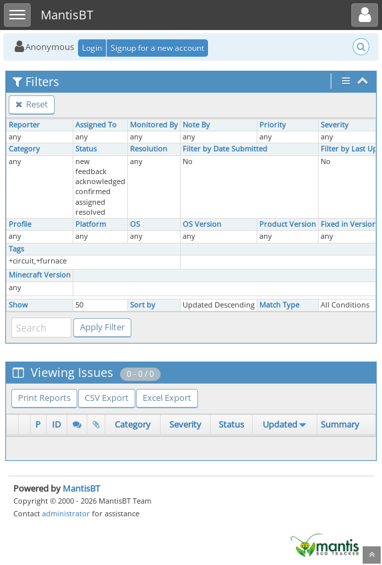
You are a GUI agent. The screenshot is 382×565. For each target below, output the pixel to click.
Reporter (24, 124)
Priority (272, 124)
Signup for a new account (157, 47)
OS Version (202, 224)
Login (92, 47)
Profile (20, 224)
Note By (196, 124)
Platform (90, 224)
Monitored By (154, 124)
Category (24, 148)
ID (56, 424)
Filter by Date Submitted (225, 148)
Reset (31, 104)
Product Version (287, 224)
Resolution (148, 148)
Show (18, 305)
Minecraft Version (40, 274)
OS (135, 224)
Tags (16, 248)
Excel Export (167, 398)
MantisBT (81, 488)
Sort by (142, 305)
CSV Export (107, 398)
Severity (335, 124)
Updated (280, 424)
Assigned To (96, 124)
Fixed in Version (349, 224)
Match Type (279, 305)
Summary (340, 424)
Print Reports (44, 398)
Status (86, 148)
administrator (66, 513)
